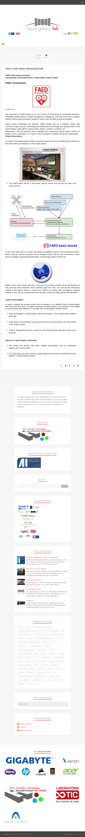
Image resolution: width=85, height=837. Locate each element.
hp (55, 672)
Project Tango (36, 646)
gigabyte (52, 661)
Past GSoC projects (34, 580)
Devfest (44, 631)
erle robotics (47, 657)
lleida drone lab (37, 680)
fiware (35, 661)
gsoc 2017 (41, 669)
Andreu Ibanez (25, 724)
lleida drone (23, 680)
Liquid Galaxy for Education (29, 642)
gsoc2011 (51, 669)
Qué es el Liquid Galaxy (36, 569)
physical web (52, 680)
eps (38, 657)
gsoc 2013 (44, 665)
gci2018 (43, 661)
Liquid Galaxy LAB (23, 834)
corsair (62, 653)
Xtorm (36, 653)
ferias (27, 661)
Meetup (45, 642)
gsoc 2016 (31, 669)
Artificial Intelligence (42, 627)
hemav (49, 672)
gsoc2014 (31, 672)
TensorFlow (41, 650)
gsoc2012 (60, 669)
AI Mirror (29, 600)
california (52, 653)
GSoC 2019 (46, 635)
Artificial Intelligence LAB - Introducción (42, 557)
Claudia (23, 727)
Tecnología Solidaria (26, 650)
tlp (37, 684)
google (61, 661)
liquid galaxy (40, 676)
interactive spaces (25, 676)
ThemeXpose (78, 834)
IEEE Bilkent (30, 638)
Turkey (51, 650)
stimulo (30, 684)
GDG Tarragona (24, 635)
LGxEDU (59, 638)
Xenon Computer (25, 653)
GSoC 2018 (36, 635)
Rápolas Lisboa (26, 730)
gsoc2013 (22, 672)
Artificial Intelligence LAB (28, 631)
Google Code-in (58, 635)
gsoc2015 (40, 672)
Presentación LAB (33, 589)
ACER (20, 627)
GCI (62, 631)
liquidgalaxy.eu (54, 676)
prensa (21, 684)
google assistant (25, 665)
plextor (63, 680)
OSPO (53, 642)
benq (43, 653)
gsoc (36, 665)
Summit (47, 646)
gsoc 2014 (53, 665)
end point (29, 657)
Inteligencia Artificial (45, 638)
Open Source (23, 646)
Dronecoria (54, 631)
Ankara (28, 627)
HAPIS (21, 638)
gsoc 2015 (22, 669)
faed (20, 661)
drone (21, 657)
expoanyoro (59, 657)
